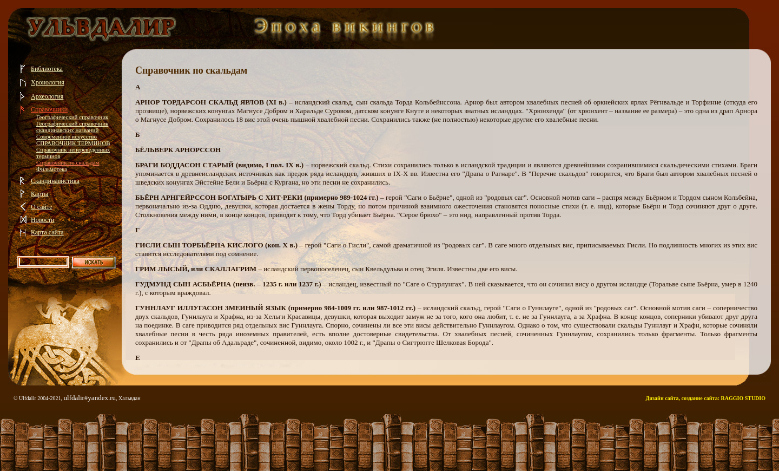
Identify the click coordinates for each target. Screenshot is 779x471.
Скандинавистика (55, 181)
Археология (47, 96)
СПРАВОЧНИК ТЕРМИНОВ (73, 143)
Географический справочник (72, 117)
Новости (43, 220)
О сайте (41, 207)
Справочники (49, 109)
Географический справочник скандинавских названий (72, 126)
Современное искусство (66, 136)
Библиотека (47, 69)
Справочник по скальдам (67, 162)
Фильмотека (51, 169)
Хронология (47, 82)
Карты (39, 194)
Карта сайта (47, 232)
